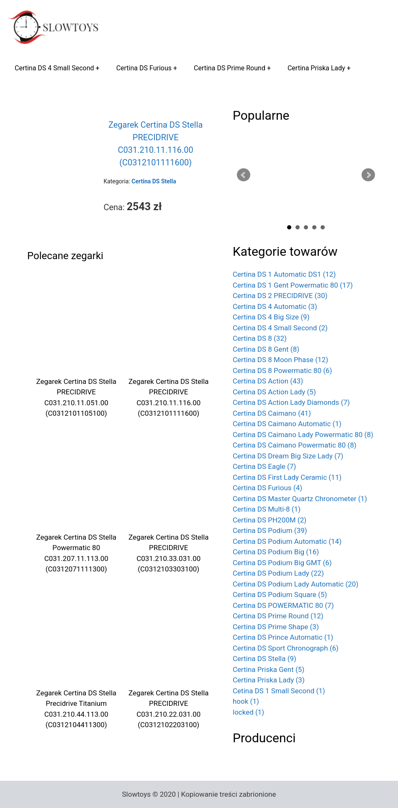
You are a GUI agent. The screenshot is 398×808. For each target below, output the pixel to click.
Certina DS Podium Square (280, 594)
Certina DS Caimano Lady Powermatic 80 (303, 434)
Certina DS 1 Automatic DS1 (284, 274)
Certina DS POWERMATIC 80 (283, 605)
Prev (243, 175)
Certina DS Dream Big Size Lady (288, 456)
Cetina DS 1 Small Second (279, 691)
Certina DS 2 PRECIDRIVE (280, 295)
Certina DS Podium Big (276, 552)
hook (246, 701)
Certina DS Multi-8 (266, 509)
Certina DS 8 (260, 338)
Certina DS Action (268, 381)
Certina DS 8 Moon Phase (280, 359)
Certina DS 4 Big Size (271, 317)
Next (368, 175)
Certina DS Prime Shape (276, 627)
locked (248, 712)
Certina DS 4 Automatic (275, 306)
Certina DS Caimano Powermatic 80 (295, 445)
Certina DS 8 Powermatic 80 (282, 370)
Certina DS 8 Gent (266, 349)
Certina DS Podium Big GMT (282, 562)
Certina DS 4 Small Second (54, 68)
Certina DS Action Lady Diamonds (291, 402)
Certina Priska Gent (268, 669)
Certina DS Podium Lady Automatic (295, 584)
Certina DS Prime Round (229, 68)
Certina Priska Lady (316, 68)
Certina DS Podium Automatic (287, 541)
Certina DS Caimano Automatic (287, 423)
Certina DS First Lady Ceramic (287, 477)
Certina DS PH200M (269, 520)
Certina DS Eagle (264, 466)
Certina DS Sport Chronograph (286, 648)
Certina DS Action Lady (274, 392)
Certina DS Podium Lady (278, 573)
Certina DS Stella (264, 658)
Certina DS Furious (144, 68)
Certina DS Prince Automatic (283, 637)
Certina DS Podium (270, 530)
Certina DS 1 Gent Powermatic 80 (293, 285)
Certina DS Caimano (272, 413)
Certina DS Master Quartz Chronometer (300, 498)
